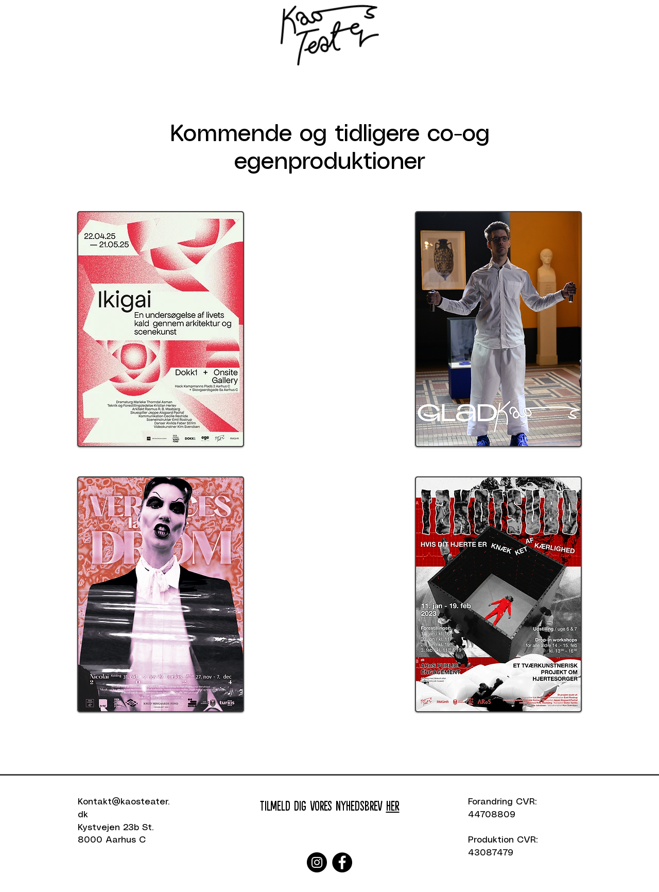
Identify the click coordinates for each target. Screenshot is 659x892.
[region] (160, 332)
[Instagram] (317, 862)
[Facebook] (342, 862)
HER (393, 805)
